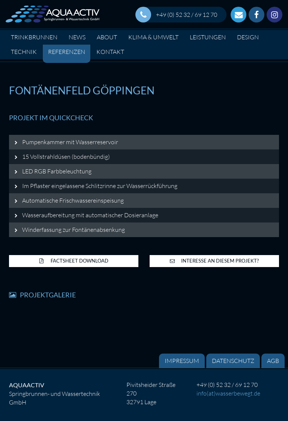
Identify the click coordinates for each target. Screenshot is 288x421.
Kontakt (110, 51)
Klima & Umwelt (153, 37)
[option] (144, 60)
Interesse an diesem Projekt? (214, 261)
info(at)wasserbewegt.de (228, 393)
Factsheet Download (73, 261)
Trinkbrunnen (34, 37)
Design (248, 37)
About (107, 37)
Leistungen (208, 37)
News (77, 37)
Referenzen (66, 51)
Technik (24, 51)
